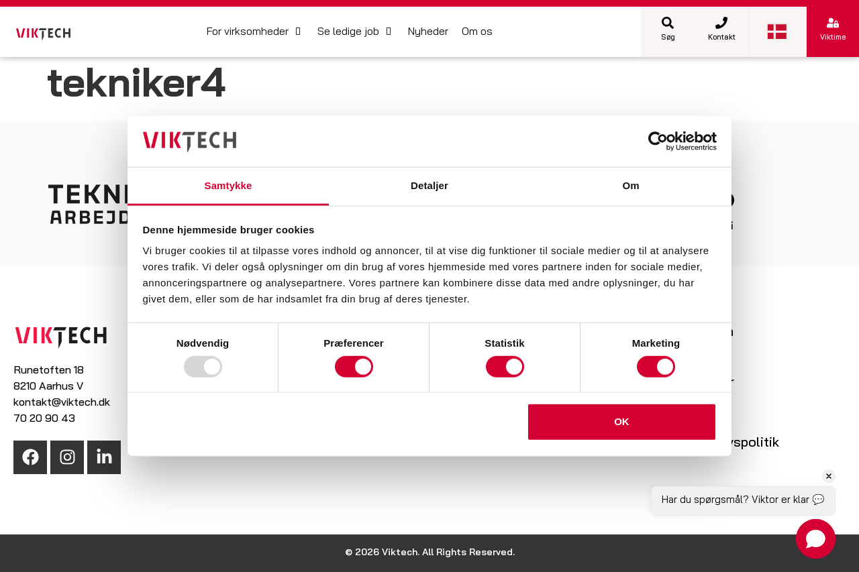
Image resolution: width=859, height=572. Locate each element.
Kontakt (722, 38)
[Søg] (668, 23)
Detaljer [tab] (429, 185)
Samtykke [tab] (228, 185)
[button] (255, 32)
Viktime (833, 38)
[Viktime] (833, 23)
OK (621, 421)
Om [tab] (630, 185)
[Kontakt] (721, 23)
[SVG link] (43, 34)
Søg (668, 38)
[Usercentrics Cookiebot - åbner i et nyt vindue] (658, 141)
